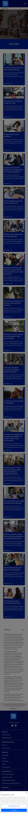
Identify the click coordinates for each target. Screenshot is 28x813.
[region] (14, 802)
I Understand (14, 810)
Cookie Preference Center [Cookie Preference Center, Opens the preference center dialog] (14, 806)
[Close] (26, 792)
